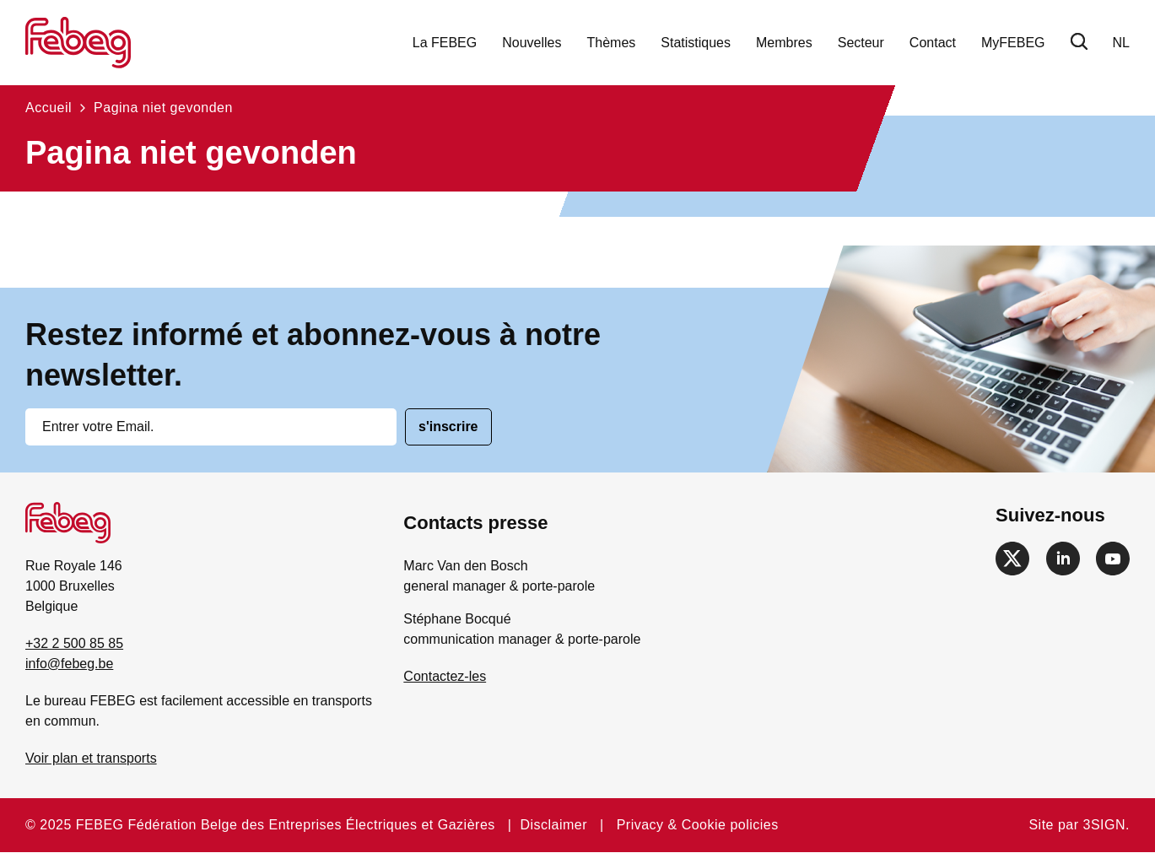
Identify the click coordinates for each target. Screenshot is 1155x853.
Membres (784, 42)
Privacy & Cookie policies (698, 825)
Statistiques (696, 42)
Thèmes (611, 42)
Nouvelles (531, 42)
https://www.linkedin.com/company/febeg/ (1063, 558)
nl (1121, 42)
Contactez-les (444, 676)
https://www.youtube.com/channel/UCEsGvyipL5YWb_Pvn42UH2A (1113, 558)
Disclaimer (553, 825)
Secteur (861, 42)
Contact (932, 42)
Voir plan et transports (91, 758)
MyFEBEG (1013, 42)
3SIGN (1104, 825)
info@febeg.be (69, 663)
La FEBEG (445, 42)
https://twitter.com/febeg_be (1012, 558)
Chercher (1079, 41)
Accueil (48, 107)
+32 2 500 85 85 (74, 643)
